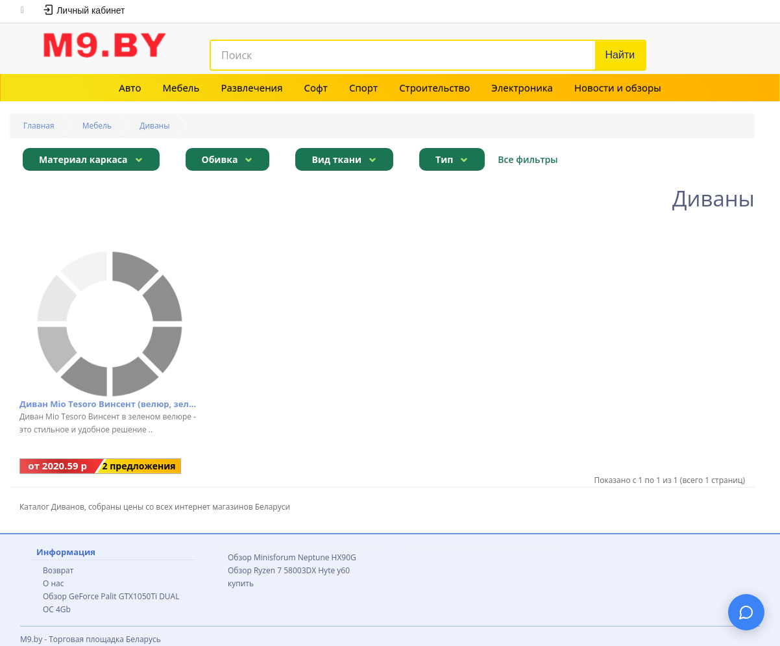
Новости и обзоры (617, 87)
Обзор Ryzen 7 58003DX (272, 570)
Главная (39, 125)
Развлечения (251, 87)
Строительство (434, 87)
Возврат (58, 570)
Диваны (154, 125)
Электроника (522, 87)
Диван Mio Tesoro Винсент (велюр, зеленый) (109, 403)
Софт (316, 87)
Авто (130, 87)
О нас (53, 583)
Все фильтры (527, 159)
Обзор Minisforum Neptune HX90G (292, 557)
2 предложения (139, 466)
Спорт (363, 87)
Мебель (181, 87)
